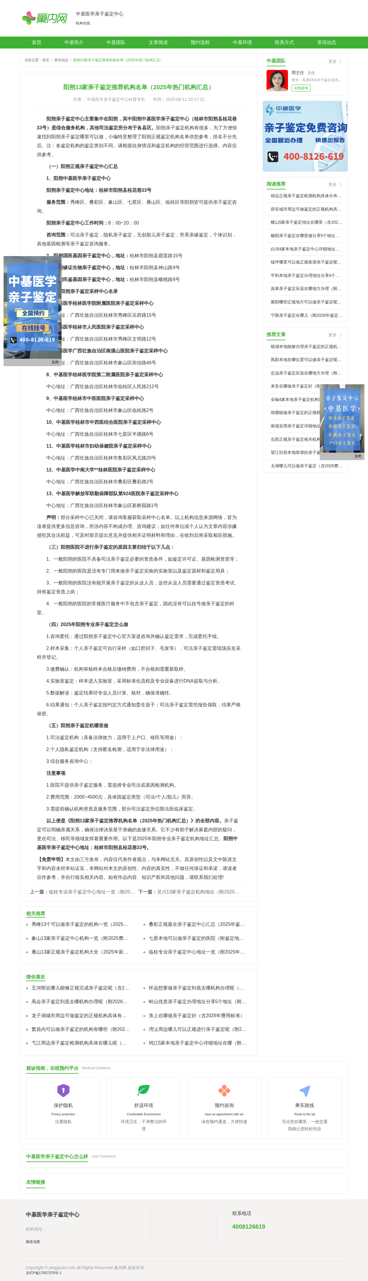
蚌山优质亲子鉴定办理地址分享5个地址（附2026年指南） (198, 1001)
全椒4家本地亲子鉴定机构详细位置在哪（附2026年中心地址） (307, 399)
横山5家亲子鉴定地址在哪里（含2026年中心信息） (307, 222)
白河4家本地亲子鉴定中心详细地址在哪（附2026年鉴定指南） (307, 249)
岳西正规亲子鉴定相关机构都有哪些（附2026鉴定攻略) (307, 439)
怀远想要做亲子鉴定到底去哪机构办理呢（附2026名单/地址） (198, 987)
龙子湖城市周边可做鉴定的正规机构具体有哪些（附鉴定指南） (81, 1015)
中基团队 (116, 42)
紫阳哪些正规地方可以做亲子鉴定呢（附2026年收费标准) (307, 302)
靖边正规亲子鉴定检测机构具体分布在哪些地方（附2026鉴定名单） (307, 195)
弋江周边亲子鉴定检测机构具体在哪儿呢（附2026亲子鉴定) (81, 1042)
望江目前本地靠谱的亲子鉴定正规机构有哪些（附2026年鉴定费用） (307, 452)
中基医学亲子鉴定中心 (99, 13)
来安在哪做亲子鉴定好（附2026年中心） (307, 386)
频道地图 (33, 1242)
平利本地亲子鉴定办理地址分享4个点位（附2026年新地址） (307, 275)
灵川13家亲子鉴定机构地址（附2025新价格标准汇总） (200, 891)
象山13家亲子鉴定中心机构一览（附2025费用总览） (81, 938)
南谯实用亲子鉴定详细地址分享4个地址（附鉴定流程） (307, 426)
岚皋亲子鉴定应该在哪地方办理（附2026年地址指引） (307, 288)
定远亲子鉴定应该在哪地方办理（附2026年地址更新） (307, 373)
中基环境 (242, 42)
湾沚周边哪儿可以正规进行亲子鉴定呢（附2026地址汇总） (198, 1029)
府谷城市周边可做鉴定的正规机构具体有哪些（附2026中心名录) (307, 209)
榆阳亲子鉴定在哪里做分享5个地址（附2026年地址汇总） (307, 235)
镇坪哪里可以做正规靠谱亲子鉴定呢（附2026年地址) (307, 262)
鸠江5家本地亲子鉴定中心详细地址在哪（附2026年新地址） (198, 1042)
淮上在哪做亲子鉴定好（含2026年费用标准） (197, 1015)
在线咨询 (301, 88)
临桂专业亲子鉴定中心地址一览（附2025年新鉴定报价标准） (92, 891)
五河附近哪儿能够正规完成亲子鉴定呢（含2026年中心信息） (81, 987)
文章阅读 (158, 42)
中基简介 (74, 42)
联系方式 (284, 42)
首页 (36, 42)
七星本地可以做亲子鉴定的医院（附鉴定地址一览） (198, 938)
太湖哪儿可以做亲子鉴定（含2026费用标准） (307, 465)
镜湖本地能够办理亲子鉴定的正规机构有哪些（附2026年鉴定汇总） (307, 346)
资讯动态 (326, 42)
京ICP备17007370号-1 (44, 1273)
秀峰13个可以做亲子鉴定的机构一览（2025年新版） (81, 924)
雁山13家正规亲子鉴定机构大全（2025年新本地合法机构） (81, 951)
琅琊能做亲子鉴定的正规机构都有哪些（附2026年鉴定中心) (307, 412)
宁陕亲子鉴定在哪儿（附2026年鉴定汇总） (307, 315)
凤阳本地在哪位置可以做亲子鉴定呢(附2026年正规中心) (307, 359)
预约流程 (200, 42)
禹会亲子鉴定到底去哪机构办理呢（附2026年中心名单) (81, 1001)
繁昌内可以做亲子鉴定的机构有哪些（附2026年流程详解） (81, 1029)
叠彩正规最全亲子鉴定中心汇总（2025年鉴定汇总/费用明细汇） (198, 924)
